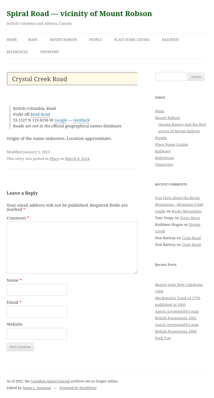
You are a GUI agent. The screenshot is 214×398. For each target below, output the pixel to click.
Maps (33, 39)
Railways (170, 39)
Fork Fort (163, 337)
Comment (18, 218)
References (17, 52)
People (95, 39)
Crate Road (191, 237)
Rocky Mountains (186, 211)
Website (15, 324)
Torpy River (190, 217)
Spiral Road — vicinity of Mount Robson (79, 13)
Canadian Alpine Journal (50, 381)
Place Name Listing (132, 39)
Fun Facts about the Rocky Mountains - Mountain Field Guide (179, 204)
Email (14, 302)
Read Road (40, 114)
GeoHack (81, 120)
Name (14, 280)
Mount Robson (63, 39)
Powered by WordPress (78, 387)
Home (12, 39)
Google (61, 120)
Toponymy (49, 52)
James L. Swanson (37, 387)
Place (54, 158)
